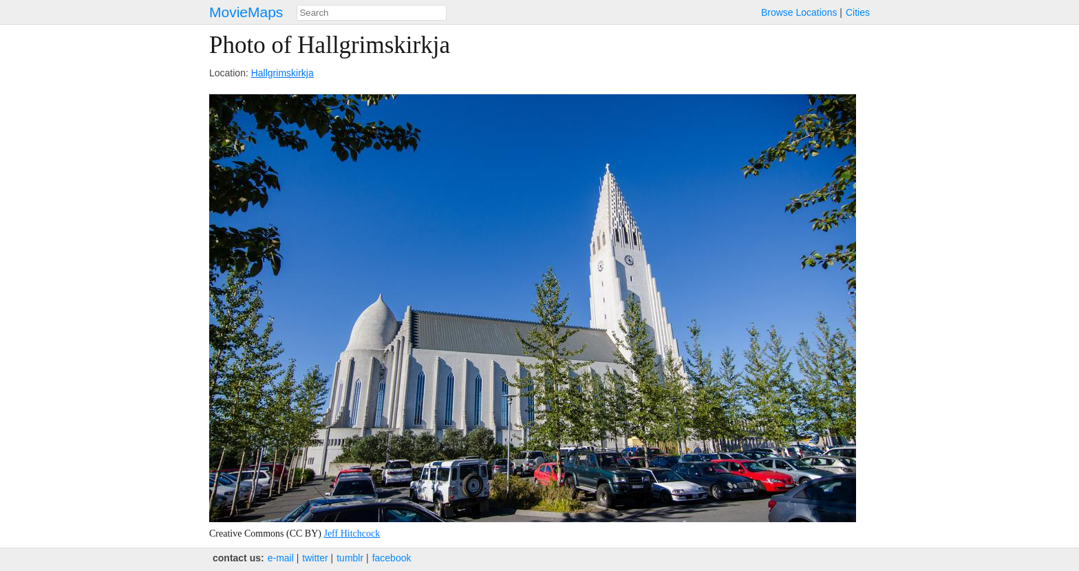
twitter (315, 557)
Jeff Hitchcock (351, 533)
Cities (858, 12)
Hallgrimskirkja (282, 72)
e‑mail (281, 557)
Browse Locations (799, 12)
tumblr (349, 557)
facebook (392, 557)
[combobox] (372, 13)
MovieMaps (246, 12)
